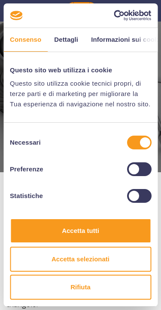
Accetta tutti (80, 230)
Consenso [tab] (25, 39)
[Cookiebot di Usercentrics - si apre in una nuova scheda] (114, 15)
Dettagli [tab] (66, 39)
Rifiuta (80, 287)
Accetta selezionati (80, 259)
